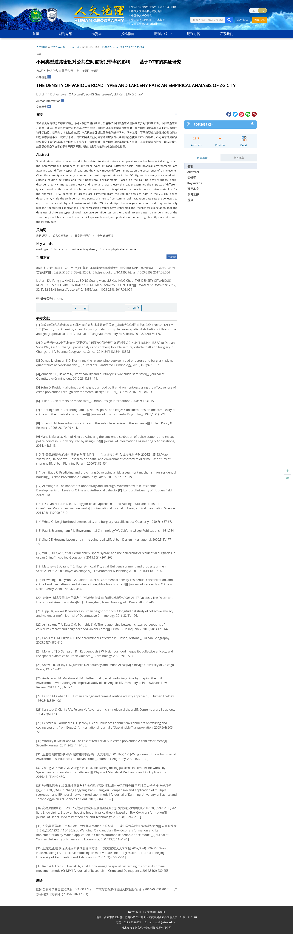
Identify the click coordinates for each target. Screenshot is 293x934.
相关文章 (239, 157)
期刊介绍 (65, 34)
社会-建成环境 (105, 235)
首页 (36, 34)
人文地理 (41, 47)
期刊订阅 (193, 34)
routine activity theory (83, 249)
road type (42, 249)
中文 (262, 10)
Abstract (193, 172)
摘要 (190, 166)
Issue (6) (74, 47)
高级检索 (242, 20)
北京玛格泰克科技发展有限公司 (153, 927)
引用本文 (193, 189)
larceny (59, 249)
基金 (190, 200)
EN (253, 10)
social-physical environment (120, 249)
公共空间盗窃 (61, 235)
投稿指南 (128, 34)
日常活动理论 (82, 235)
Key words (194, 183)
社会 (38, 53)
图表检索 (259, 20)
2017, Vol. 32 (58, 47)
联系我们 (226, 34)
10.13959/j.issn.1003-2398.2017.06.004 (122, 47)
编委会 (97, 34)
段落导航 (202, 158)
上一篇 (80, 308)
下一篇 (133, 308)
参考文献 (193, 194)
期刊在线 (160, 34)
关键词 (191, 178)
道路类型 (41, 235)
